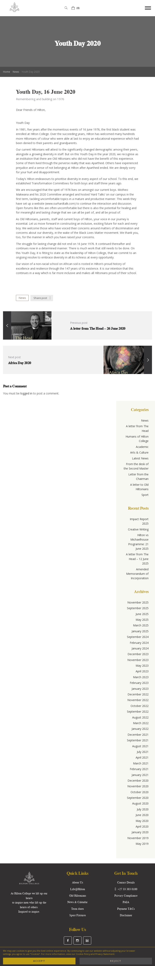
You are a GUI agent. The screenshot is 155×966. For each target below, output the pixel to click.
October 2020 (140, 792)
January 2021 (140, 775)
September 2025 (138, 608)
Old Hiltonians (77, 896)
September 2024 (138, 637)
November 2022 (138, 700)
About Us (77, 882)
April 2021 (142, 757)
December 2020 (138, 780)
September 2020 (138, 798)
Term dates (77, 909)
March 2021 (141, 763)
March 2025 (141, 625)
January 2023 (140, 689)
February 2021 (139, 769)
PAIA (126, 902)
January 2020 (140, 832)
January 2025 (140, 631)
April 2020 (142, 826)
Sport (145, 495)
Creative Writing (138, 529)
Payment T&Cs (126, 909)
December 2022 (138, 694)
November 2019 (138, 838)
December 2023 (138, 654)
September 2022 (138, 711)
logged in (26, 393)
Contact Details (126, 882)
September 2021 (138, 740)
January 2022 (140, 729)
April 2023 (142, 671)
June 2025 (142, 614)
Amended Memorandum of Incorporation (137, 573)
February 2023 (139, 683)
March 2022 (141, 723)
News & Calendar (77, 902)
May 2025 (142, 620)
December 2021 (138, 734)
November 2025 (138, 602)
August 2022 (140, 717)
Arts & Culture (139, 452)
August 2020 (140, 803)
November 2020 (138, 786)
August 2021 (140, 746)
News (16, 71)
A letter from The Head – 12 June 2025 (137, 558)
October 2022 (140, 706)
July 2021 (143, 752)
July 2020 (143, 809)
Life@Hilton (77, 889)
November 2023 (138, 660)
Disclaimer (126, 915)
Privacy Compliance (125, 896)
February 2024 (139, 643)
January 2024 (140, 648)
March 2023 (141, 677)
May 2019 (142, 844)
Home (6, 71)
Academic (142, 447)
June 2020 (142, 815)
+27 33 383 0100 (126, 889)
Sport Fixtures (77, 915)
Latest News (140, 458)
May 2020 (142, 821)
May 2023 (142, 665)
